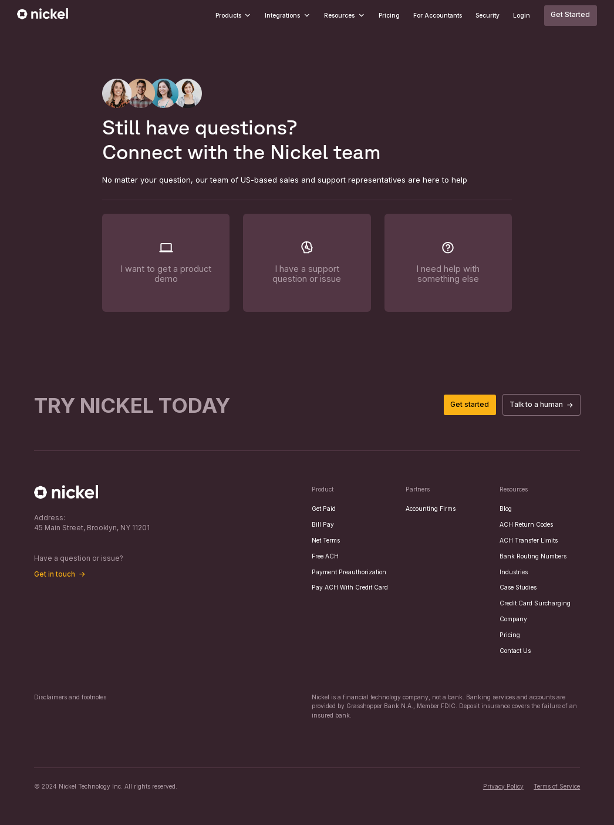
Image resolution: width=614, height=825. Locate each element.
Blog (506, 508)
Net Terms (326, 540)
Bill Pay (323, 524)
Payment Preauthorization (349, 571)
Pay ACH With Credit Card (350, 587)
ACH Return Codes (526, 524)
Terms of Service (557, 786)
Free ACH (325, 556)
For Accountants (437, 15)
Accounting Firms (431, 508)
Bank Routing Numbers (533, 556)
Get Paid (324, 508)
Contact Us (515, 650)
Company (513, 618)
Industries (514, 571)
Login (521, 15)
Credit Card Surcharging (535, 603)
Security (487, 15)
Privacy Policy (503, 786)
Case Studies (518, 587)
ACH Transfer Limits (529, 540)
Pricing (389, 15)
